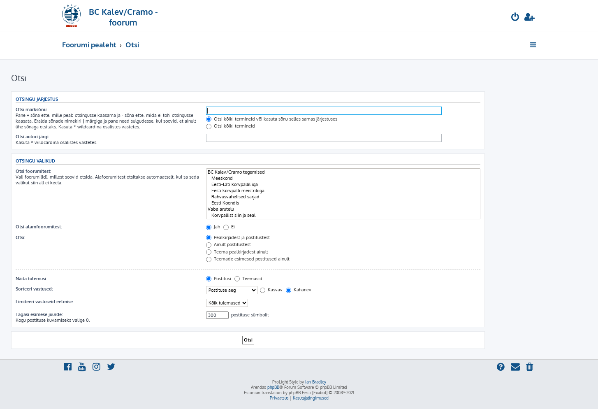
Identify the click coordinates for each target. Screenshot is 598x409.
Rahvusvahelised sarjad (343, 197)
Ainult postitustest (228, 244)
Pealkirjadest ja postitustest (238, 237)
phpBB (273, 387)
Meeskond (343, 178)
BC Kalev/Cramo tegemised (343, 172)
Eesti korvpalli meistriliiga (343, 191)
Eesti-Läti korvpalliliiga (343, 184)
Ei (229, 227)
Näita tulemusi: (31, 278)
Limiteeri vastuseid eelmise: (45, 301)
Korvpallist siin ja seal (343, 215)
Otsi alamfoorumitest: (39, 227)
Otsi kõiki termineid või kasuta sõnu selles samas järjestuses (271, 119)
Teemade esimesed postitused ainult (248, 259)
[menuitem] (515, 17)
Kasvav (271, 290)
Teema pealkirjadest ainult (237, 252)
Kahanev (298, 290)
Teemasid (248, 278)
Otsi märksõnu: (31, 109)
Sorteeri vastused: (34, 289)
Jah (213, 227)
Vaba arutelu (343, 209)
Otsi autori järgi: (32, 136)
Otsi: (20, 237)
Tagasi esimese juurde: (39, 314)
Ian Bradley (315, 381)
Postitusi (218, 278)
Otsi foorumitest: (33, 171)
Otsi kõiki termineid (230, 126)
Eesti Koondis (343, 203)
